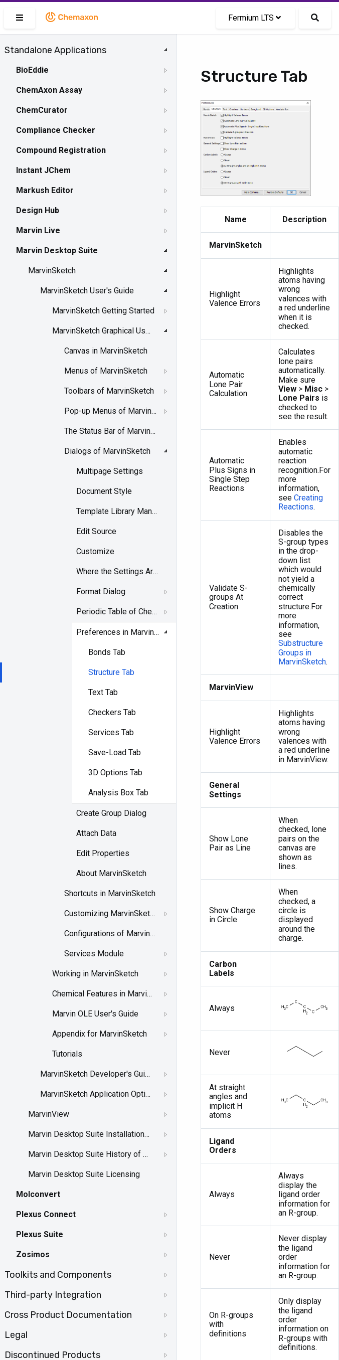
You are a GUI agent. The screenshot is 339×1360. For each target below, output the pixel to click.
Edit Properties (102, 853)
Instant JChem (43, 170)
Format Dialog (100, 591)
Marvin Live (38, 230)
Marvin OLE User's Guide (95, 1013)
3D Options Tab (115, 772)
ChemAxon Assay (49, 90)
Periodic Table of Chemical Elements (117, 611)
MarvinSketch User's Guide (87, 290)
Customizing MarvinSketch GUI (110, 913)
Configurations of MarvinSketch (110, 933)
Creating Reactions (300, 502)
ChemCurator (42, 110)
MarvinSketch (52, 270)
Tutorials (67, 1054)
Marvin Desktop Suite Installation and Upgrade (88, 1134)
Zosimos (33, 1254)
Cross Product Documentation (68, 1314)
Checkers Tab (112, 712)
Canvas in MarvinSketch (105, 351)
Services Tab (111, 732)
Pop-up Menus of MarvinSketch (110, 411)
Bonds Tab (106, 652)
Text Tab (103, 692)
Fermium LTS (254, 18)
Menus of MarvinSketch (105, 371)
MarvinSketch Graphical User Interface (103, 330)
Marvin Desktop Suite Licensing (84, 1174)
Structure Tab (111, 672)
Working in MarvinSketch (95, 973)
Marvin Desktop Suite (57, 250)
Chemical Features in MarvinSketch (103, 993)
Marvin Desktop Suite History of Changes (88, 1154)
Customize (95, 551)
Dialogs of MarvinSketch (107, 451)
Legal (16, 1334)
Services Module (94, 953)
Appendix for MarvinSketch (99, 1034)
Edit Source (96, 531)
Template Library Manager (117, 511)
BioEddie (32, 70)
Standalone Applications (55, 50)
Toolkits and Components (58, 1274)
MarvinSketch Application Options (96, 1094)
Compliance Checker (55, 130)
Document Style (104, 491)
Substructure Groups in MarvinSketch (302, 652)
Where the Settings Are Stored (117, 571)
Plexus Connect (46, 1214)
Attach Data (96, 833)
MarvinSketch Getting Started (103, 310)
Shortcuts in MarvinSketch (109, 893)
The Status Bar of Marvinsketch (110, 431)
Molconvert (38, 1194)
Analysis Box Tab (118, 792)
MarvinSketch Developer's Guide (96, 1074)
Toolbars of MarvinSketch (109, 391)
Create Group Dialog (111, 813)
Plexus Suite (39, 1234)
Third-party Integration (53, 1294)
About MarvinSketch (111, 873)
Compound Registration (61, 150)
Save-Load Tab (114, 752)
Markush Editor (45, 190)
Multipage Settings (109, 471)
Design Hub (37, 210)
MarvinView (48, 1114)
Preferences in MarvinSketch (117, 632)
